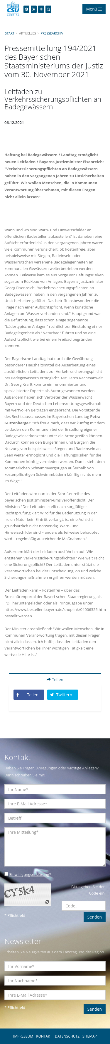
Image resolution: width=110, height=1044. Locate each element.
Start (9, 33)
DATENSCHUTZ (67, 1036)
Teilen (55, 679)
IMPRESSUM (23, 1036)
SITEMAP (89, 1036)
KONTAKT (44, 1036)
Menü (94, 9)
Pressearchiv (52, 33)
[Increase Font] (41, 9)
